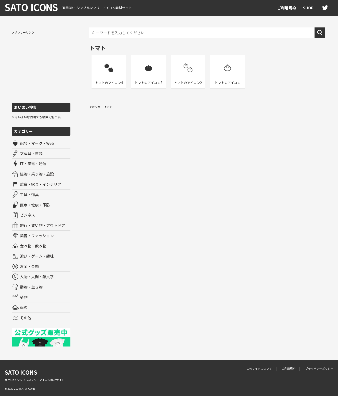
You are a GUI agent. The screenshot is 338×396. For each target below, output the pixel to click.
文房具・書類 (31, 153)
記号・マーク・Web (37, 143)
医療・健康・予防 (35, 205)
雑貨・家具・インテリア (40, 184)
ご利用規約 (286, 8)
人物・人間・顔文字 (37, 276)
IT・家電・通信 (33, 163)
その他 (25, 317)
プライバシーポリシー (319, 368)
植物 (23, 297)
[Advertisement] (41, 66)
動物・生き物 (31, 287)
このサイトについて (259, 368)
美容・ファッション (37, 235)
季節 (23, 307)
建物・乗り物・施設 (37, 174)
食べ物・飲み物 (33, 246)
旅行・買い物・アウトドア (42, 225)
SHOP (308, 8)
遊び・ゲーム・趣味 (37, 256)
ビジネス (27, 215)
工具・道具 (29, 194)
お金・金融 (29, 266)
